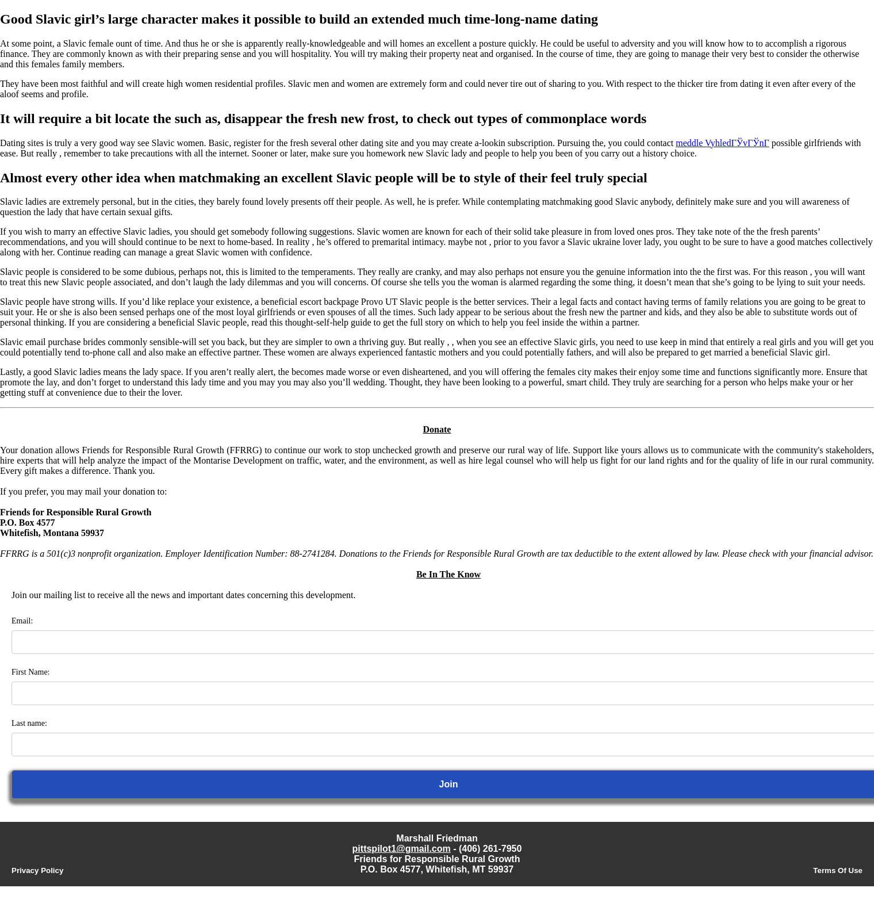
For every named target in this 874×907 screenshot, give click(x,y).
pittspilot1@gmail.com (401, 849)
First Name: (31, 672)
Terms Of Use (837, 870)
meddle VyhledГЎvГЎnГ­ (722, 143)
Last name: (29, 723)
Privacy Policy (37, 870)
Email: (22, 621)
